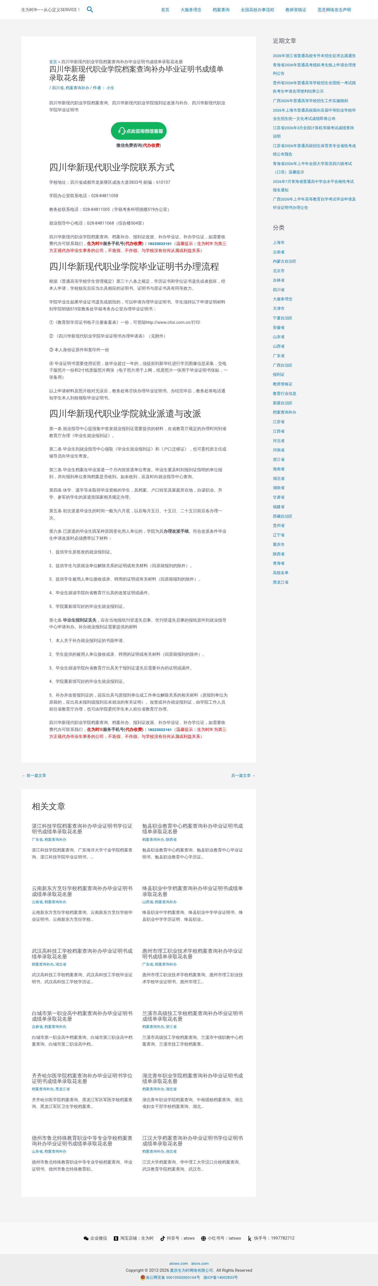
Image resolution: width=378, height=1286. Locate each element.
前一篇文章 (35, 775)
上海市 (279, 250)
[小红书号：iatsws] (221, 1237)
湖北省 (63, 964)
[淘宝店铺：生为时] (133, 1237)
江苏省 (279, 430)
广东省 (38, 839)
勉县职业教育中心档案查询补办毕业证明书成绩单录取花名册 (192, 829)
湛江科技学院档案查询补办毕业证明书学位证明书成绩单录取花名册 (82, 829)
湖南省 (279, 496)
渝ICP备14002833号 (223, 1277)
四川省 (58, 87)
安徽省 (279, 335)
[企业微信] (94, 1237)
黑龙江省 (65, 1089)
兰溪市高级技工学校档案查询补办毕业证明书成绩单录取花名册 (192, 1016)
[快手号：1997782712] (271, 1237)
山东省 (38, 1151)
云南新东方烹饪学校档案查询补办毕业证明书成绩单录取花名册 (82, 891)
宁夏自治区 (283, 326)
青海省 (279, 571)
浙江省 (173, 1026)
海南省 (279, 477)
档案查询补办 (79, 87)
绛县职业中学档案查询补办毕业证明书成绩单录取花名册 (192, 891)
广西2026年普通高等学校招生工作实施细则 (313, 109)
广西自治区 (283, 373)
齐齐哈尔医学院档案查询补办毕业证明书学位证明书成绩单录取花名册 (82, 1078)
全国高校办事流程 (264, 9)
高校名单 (281, 581)
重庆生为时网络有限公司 (192, 1270)
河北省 (279, 449)
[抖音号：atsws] (178, 1237)
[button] (90, 10)
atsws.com (177, 1263)
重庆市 (279, 552)
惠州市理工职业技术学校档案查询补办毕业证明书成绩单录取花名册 (192, 953)
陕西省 (173, 839)
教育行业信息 (285, 401)
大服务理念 (203, 9)
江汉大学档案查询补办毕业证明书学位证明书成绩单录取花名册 (192, 1140)
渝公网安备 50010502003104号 (168, 1277)
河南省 (279, 458)
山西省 (148, 902)
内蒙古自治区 (285, 269)
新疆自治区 (283, 411)
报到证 (279, 382)
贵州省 (279, 533)
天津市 (279, 316)
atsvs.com (201, 1263)
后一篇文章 (242, 775)
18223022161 (161, 243)
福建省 (279, 515)
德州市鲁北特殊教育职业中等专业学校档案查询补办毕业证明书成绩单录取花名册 (82, 1140)
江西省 (279, 439)
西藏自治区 (283, 524)
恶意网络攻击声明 (336, 9)
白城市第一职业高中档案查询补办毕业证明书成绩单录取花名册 (82, 1016)
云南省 (38, 902)
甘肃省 (279, 505)
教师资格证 (300, 9)
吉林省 (38, 1026)
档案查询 (231, 9)
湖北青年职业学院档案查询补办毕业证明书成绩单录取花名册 (192, 1078)
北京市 (279, 279)
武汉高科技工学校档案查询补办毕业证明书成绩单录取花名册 (82, 953)
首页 (180, 9)
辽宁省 (279, 543)
